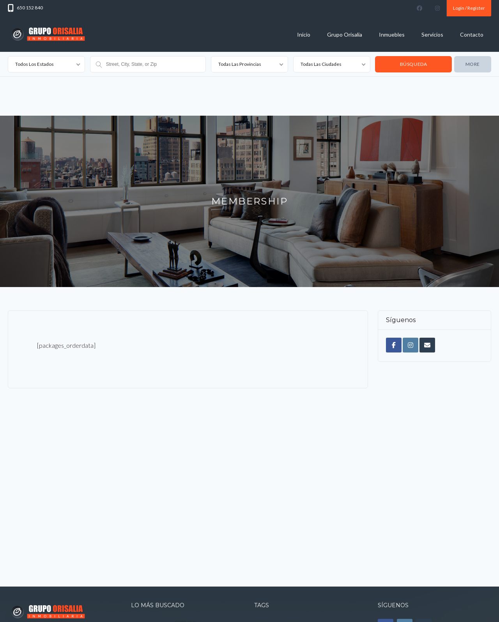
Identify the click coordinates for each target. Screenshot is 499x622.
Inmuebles (392, 34)
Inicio (303, 34)
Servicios (432, 34)
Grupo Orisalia (344, 34)
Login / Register (469, 8)
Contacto (471, 34)
